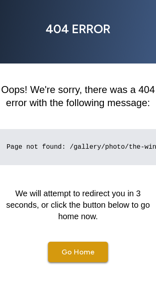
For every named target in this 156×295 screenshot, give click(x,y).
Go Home (78, 251)
